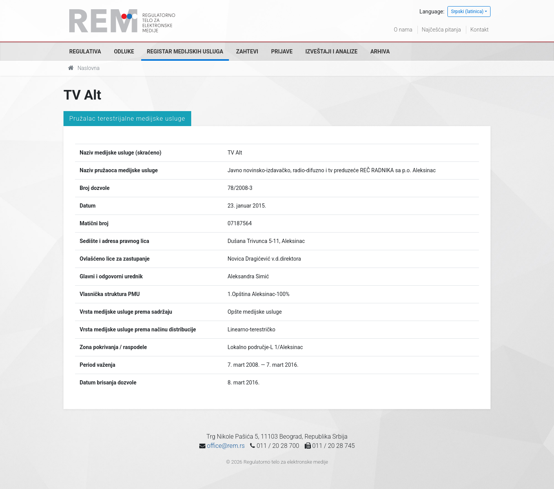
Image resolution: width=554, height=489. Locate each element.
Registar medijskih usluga (185, 51)
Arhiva (380, 51)
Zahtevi (247, 51)
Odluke (124, 51)
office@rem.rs (226, 445)
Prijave (282, 51)
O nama (403, 30)
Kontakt (479, 30)
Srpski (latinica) (467, 11)
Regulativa (85, 51)
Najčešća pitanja (441, 30)
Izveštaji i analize (331, 51)
